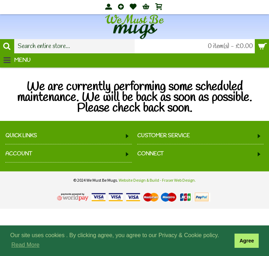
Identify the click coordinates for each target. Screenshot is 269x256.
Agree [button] (247, 241)
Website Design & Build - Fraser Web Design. (157, 180)
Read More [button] (25, 245)
